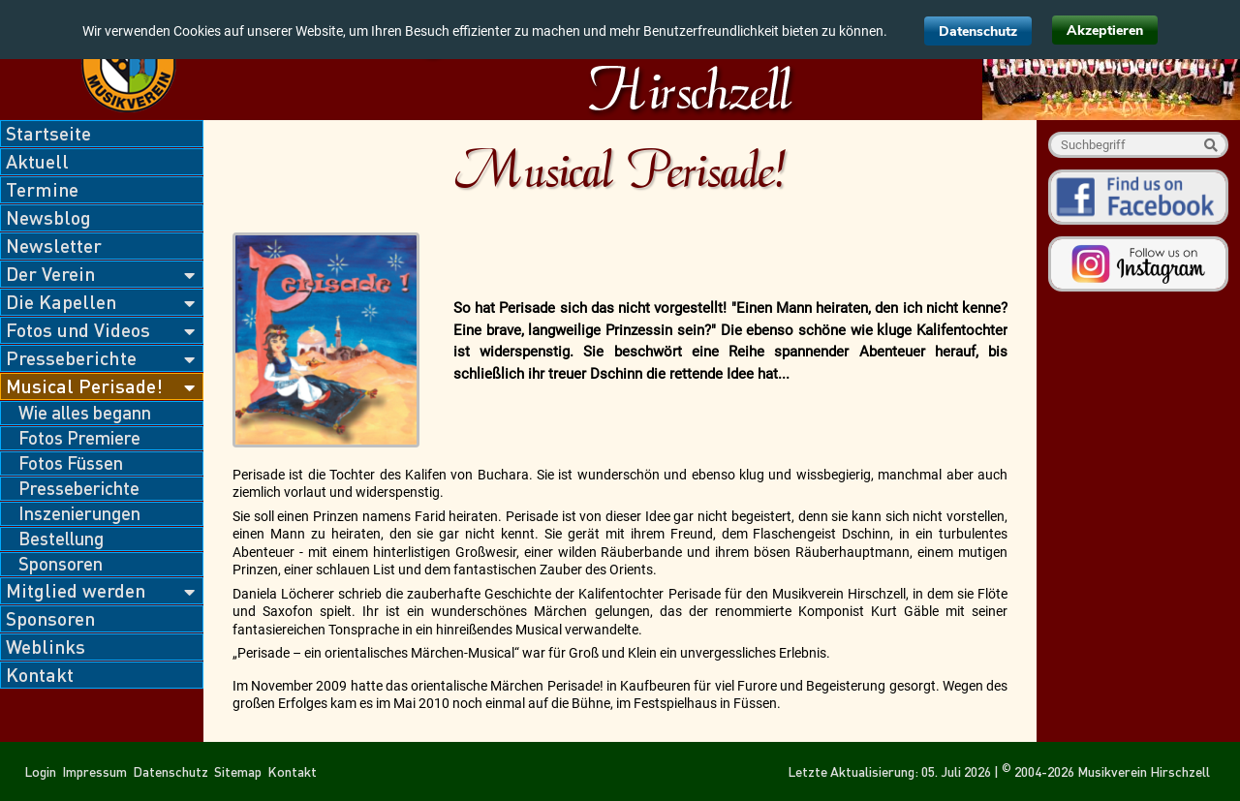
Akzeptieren (1105, 30)
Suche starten (1210, 145)
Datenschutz (978, 31)
